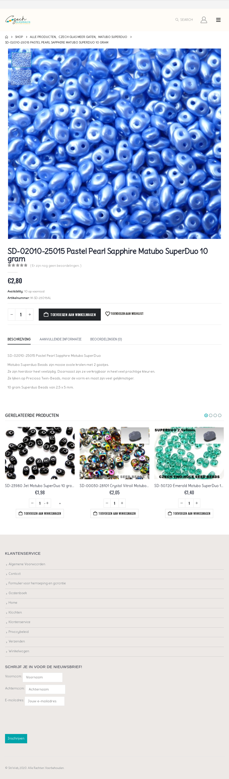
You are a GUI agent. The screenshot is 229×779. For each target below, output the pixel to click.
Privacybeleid (19, 632)
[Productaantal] (20, 315)
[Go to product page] (40, 453)
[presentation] (43, 719)
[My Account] (204, 20)
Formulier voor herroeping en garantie (37, 583)
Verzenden (17, 641)
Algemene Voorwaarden (27, 564)
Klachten (15, 612)
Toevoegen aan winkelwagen (73, 314)
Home (13, 602)
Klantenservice (19, 622)
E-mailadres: (35, 701)
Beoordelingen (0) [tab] (106, 339)
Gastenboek (18, 593)
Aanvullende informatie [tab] (60, 339)
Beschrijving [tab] (19, 339)
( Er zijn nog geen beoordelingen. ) (55, 266)
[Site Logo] (18, 20)
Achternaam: (15, 688)
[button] (184, 19)
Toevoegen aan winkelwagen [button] (42, 513)
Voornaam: (13, 676)
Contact (15, 574)
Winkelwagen (19, 651)
